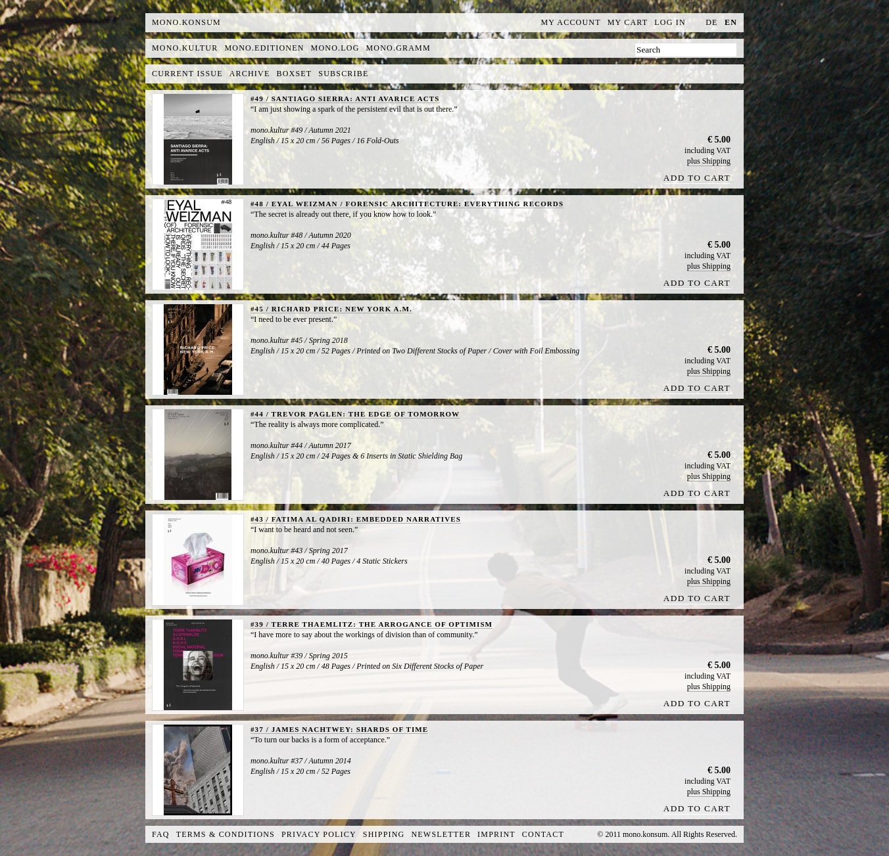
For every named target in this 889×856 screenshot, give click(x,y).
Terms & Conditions (225, 834)
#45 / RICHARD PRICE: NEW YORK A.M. (331, 309)
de (711, 22)
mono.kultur (185, 48)
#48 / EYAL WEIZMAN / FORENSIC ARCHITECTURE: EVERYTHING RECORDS (407, 204)
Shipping (384, 834)
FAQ (161, 834)
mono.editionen (264, 48)
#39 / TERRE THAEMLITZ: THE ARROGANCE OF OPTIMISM (372, 624)
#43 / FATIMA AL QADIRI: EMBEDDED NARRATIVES (356, 519)
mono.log (335, 48)
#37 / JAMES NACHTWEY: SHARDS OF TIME (339, 729)
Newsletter (441, 834)
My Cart (628, 22)
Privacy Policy (318, 834)
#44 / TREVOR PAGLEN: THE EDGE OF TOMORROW (355, 414)
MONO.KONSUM (186, 22)
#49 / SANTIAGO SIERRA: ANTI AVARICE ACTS (345, 98)
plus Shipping (709, 161)
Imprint (496, 834)
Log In (670, 22)
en (731, 22)
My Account (571, 22)
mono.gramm (398, 48)
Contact (543, 834)
